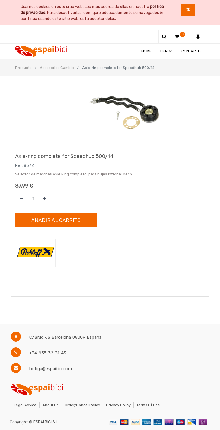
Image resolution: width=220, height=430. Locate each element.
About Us (50, 405)
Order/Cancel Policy (82, 405)
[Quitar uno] (21, 198)
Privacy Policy (118, 405)
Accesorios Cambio (57, 68)
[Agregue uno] (44, 198)
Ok (188, 9)
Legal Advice (25, 405)
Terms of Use (148, 405)
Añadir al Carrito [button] (56, 220)
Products (23, 68)
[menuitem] (146, 51)
